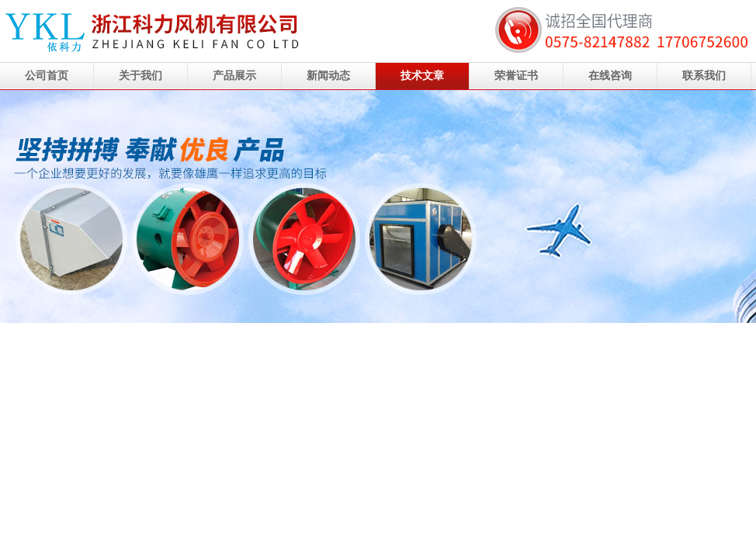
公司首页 (46, 76)
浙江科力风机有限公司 (378, 206)
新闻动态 (328, 76)
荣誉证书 (516, 76)
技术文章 (422, 76)
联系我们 (704, 76)
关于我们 (140, 76)
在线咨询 (610, 76)
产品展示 (234, 76)
